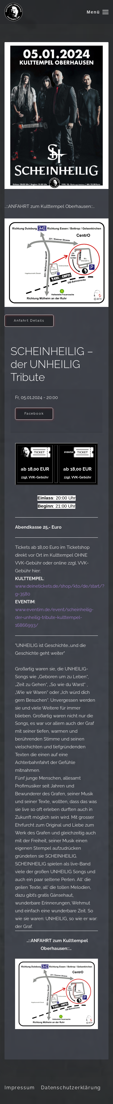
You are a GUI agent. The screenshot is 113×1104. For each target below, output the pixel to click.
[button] (97, 12)
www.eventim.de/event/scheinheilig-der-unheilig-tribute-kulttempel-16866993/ (54, 617)
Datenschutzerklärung (71, 1087)
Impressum (20, 1087)
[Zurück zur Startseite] (14, 12)
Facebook (34, 414)
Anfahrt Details (29, 321)
